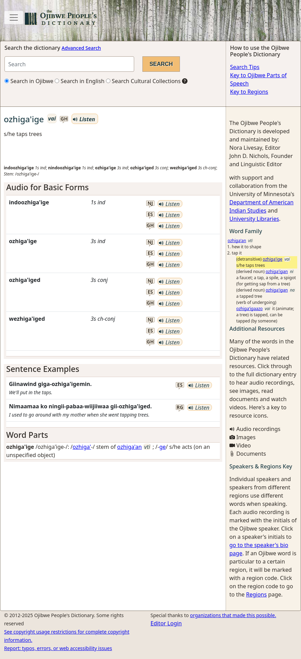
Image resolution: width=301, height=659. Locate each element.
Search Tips (244, 67)
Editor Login (166, 623)
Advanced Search (81, 48)
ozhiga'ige (272, 259)
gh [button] (64, 119)
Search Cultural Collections (143, 81)
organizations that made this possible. (233, 615)
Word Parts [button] (27, 434)
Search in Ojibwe (28, 81)
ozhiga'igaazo (249, 308)
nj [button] (150, 203)
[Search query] (69, 64)
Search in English (80, 81)
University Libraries (254, 219)
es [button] (150, 214)
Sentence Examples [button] (42, 368)
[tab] (113, 187)
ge (162, 447)
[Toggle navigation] (13, 17)
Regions (256, 594)
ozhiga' (82, 447)
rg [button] (179, 407)
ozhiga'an (129, 447)
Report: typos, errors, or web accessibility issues (58, 648)
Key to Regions (249, 91)
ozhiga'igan (277, 271)
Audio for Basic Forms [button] (47, 187)
